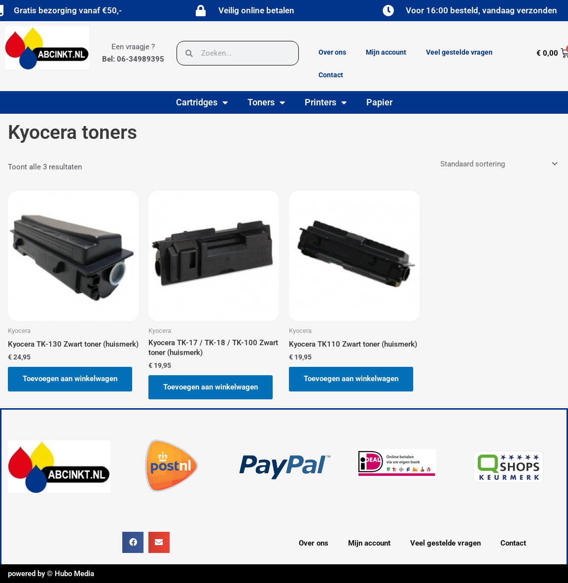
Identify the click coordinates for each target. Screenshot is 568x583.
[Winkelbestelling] (498, 164)
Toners (266, 102)
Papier (379, 102)
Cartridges (202, 102)
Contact (331, 75)
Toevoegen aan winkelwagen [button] (70, 378)
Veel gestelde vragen (459, 52)
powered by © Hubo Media (51, 573)
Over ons (332, 52)
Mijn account (386, 52)
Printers (326, 102)
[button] (132, 542)
